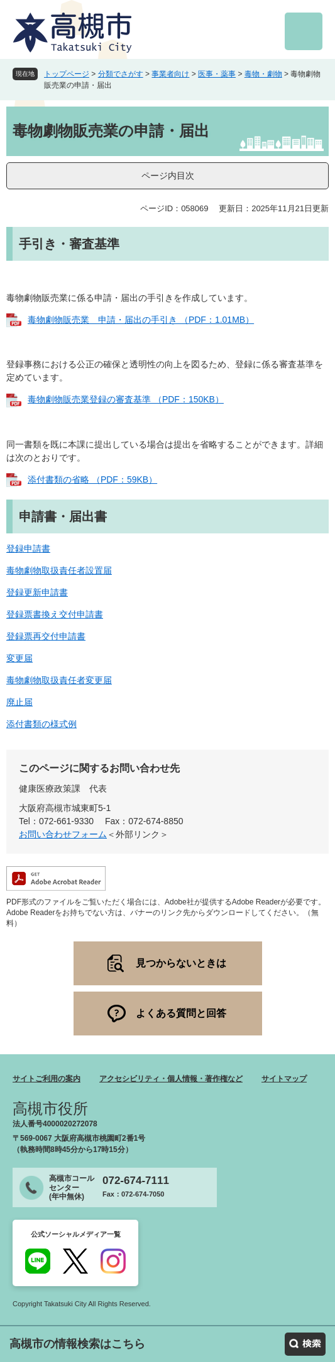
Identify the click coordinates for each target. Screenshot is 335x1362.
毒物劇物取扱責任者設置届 (59, 570)
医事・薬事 (217, 74)
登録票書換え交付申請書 (54, 614)
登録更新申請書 (37, 592)
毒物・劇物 (263, 74)
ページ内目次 (167, 175)
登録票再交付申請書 (45, 636)
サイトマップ (284, 1078)
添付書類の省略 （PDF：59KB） (92, 479)
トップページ (66, 74)
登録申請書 (28, 548)
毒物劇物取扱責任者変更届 (59, 680)
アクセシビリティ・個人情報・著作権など (171, 1078)
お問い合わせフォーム (63, 834)
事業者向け (170, 74)
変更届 (19, 658)
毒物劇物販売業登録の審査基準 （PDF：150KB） (126, 399)
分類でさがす (120, 74)
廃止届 (19, 702)
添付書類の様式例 (41, 724)
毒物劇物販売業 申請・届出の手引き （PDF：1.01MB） (141, 320)
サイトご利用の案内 (46, 1078)
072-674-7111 (135, 1180)
